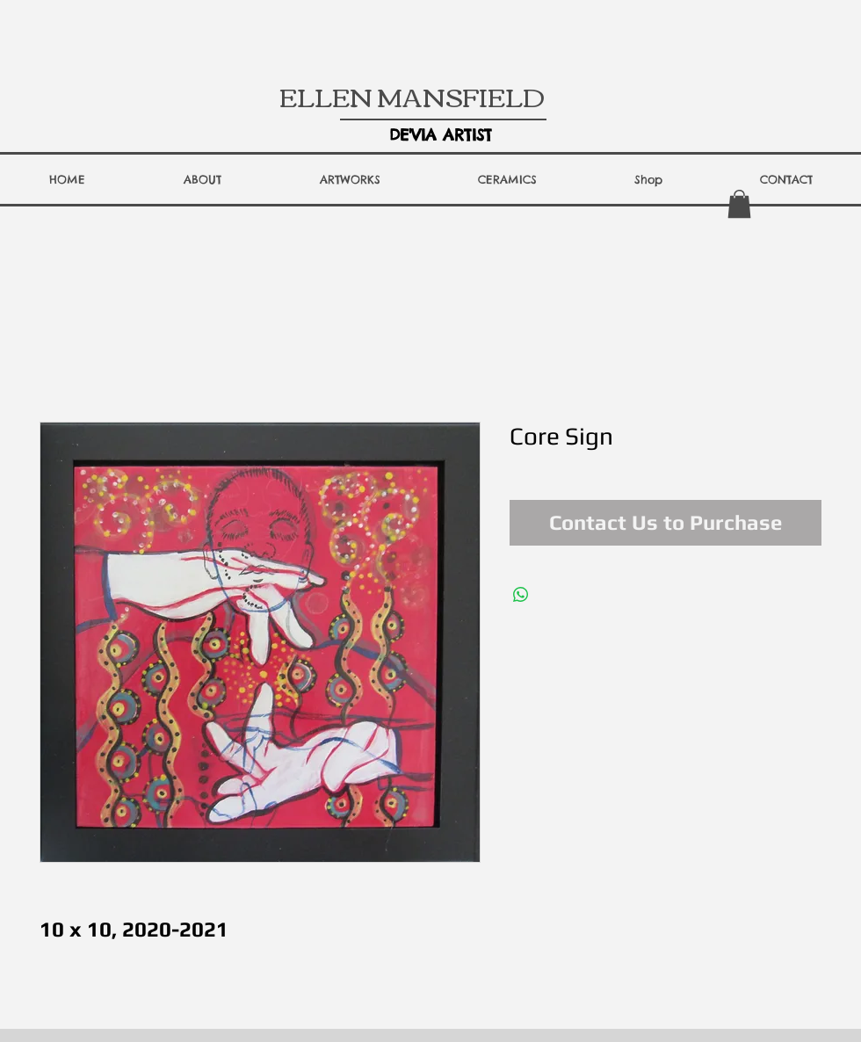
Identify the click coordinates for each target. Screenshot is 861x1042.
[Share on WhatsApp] (521, 594)
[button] (202, 179)
